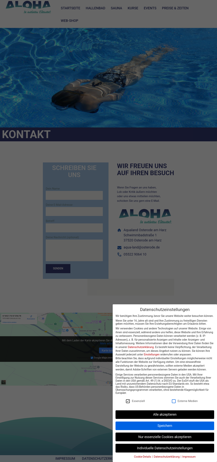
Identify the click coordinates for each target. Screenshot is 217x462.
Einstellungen (152, 354)
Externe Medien (186, 401)
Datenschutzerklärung (141, 347)
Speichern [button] (164, 426)
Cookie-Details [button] (143, 456)
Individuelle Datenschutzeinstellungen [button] (165, 448)
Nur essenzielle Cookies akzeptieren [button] (164, 437)
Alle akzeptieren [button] (165, 414)
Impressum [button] (189, 456)
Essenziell (137, 401)
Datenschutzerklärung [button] (167, 456)
